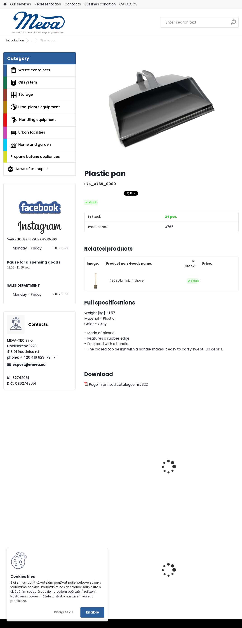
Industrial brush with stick (211, 467)
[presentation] (86, 461)
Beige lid (200, 569)
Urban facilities (28, 132)
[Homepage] (5, 4)
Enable (92, 612)
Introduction (15, 40)
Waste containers (30, 70)
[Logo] (34, 22)
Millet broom (98, 465)
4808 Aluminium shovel (126, 280)
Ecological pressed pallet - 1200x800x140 (159, 576)
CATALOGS (128, 4)
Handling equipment (33, 119)
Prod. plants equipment (35, 107)
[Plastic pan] (161, 108)
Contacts (73, 4)
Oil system (24, 83)
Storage (22, 95)
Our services (20, 4)
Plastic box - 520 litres (107, 575)
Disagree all (63, 612)
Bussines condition (100, 4)
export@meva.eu (29, 364)
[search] (233, 23)
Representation (48, 4)
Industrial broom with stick (159, 467)
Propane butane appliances (35, 156)
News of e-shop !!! (27, 169)
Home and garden (31, 145)
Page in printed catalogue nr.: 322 (116, 384)
